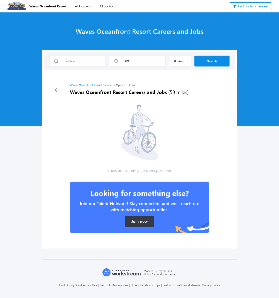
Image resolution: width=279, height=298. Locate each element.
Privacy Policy (211, 285)
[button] (180, 61)
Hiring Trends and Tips (145, 285)
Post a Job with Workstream (181, 285)
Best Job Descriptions (114, 285)
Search (212, 61)
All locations (83, 6)
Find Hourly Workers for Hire (78, 285)
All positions (108, 6)
